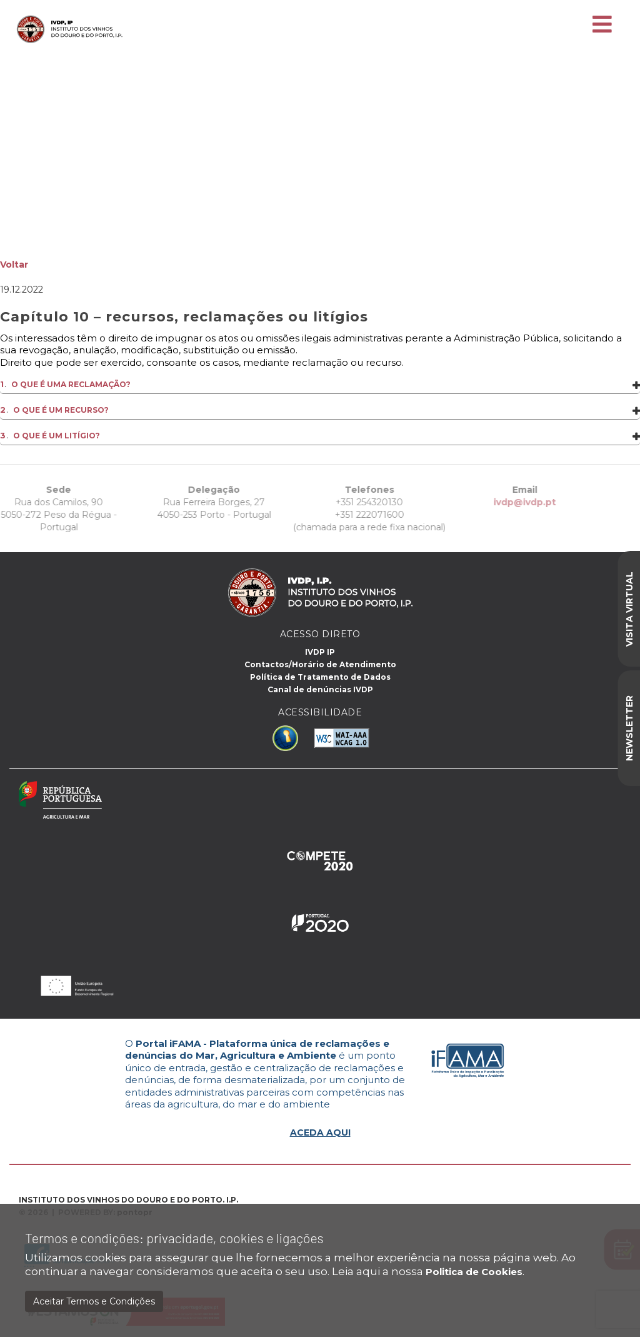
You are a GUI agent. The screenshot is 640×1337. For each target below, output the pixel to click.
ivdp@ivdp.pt (495, 502)
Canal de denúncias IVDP (320, 689)
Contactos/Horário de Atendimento (320, 664)
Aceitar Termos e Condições (94, 1301)
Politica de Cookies (474, 1272)
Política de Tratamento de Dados (320, 677)
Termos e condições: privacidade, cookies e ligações (174, 1238)
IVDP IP (320, 652)
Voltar (14, 264)
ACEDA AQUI (320, 1132)
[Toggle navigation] (602, 25)
